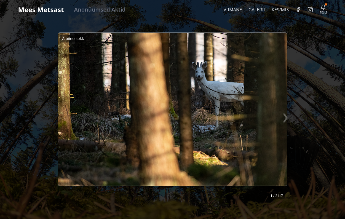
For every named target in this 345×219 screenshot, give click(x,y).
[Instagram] (310, 9)
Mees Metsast (41, 9)
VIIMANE (233, 10)
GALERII (256, 10)
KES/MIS (280, 10)
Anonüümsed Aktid (100, 9)
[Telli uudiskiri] (323, 9)
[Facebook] (298, 9)
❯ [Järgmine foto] (285, 117)
